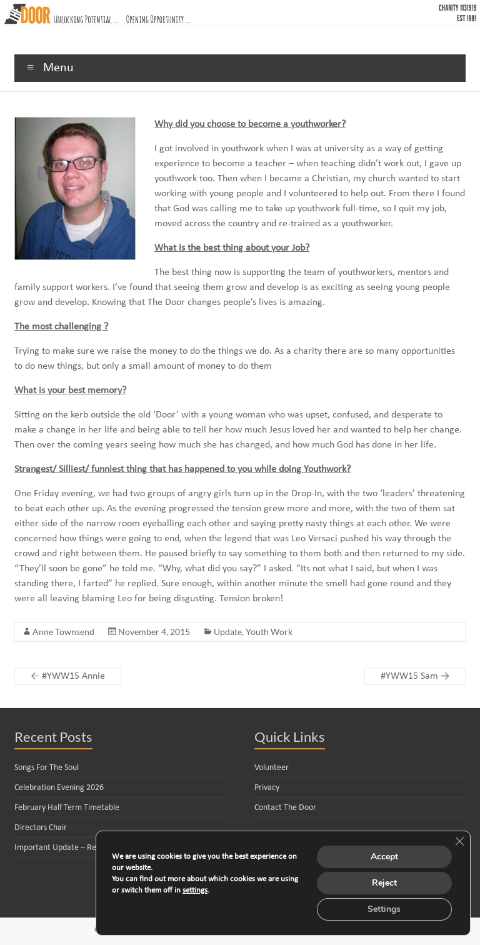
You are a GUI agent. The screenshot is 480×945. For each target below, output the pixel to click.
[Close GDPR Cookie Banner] (459, 841)
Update (228, 631)
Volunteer (271, 767)
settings (195, 890)
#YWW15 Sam (415, 676)
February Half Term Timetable (66, 807)
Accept (384, 856)
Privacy (266, 787)
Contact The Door (285, 807)
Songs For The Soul (46, 767)
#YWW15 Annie (68, 676)
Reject (384, 883)
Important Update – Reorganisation (77, 847)
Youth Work (269, 631)
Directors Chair (40, 827)
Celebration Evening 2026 (59, 787)
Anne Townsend (63, 631)
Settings (384, 909)
